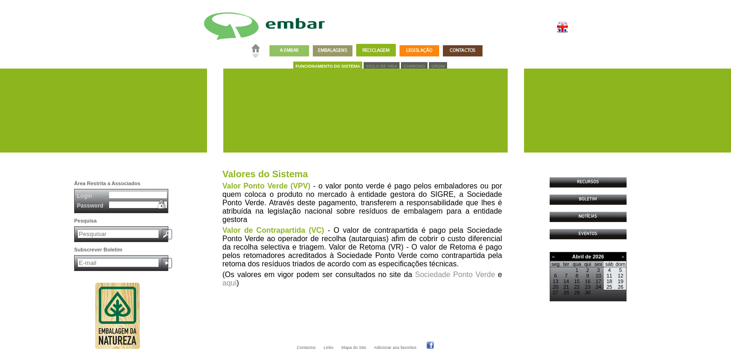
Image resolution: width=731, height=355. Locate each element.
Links (328, 347)
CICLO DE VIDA (381, 66)
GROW (438, 66)
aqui (229, 283)
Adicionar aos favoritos (395, 347)
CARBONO (414, 66)
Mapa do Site (353, 347)
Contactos (306, 347)
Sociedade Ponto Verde (455, 274)
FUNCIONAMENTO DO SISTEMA (328, 66)
